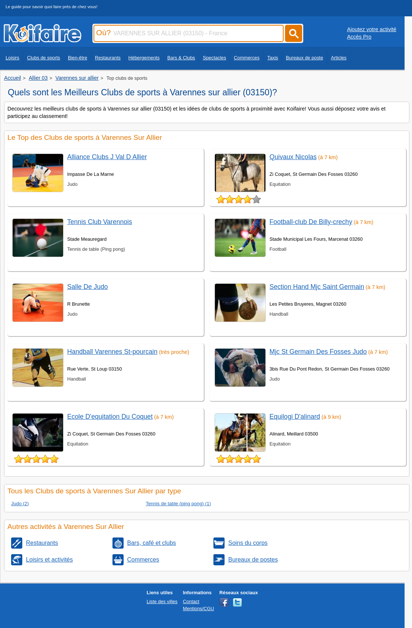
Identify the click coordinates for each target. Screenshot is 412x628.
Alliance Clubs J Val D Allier (107, 157)
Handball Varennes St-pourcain (112, 351)
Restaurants (108, 57)
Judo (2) (20, 503)
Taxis (272, 57)
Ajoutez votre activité (371, 29)
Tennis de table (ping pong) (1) (178, 503)
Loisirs (12, 57)
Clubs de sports (43, 57)
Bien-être (77, 57)
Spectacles (214, 57)
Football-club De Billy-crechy (310, 222)
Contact (191, 601)
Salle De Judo (87, 286)
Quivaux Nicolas (293, 157)
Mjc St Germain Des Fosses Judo (318, 351)
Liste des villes (162, 601)
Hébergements (144, 57)
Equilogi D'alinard (294, 416)
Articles (339, 57)
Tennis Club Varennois (99, 222)
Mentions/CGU (198, 608)
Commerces (246, 57)
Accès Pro (359, 37)
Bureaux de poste (304, 57)
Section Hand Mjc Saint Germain (316, 286)
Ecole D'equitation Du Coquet (110, 416)
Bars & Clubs (181, 57)
